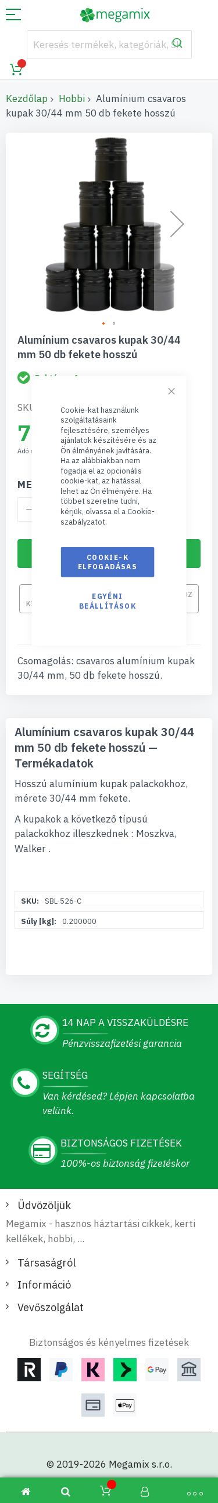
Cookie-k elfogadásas (107, 562)
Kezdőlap (27, 98)
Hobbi (72, 98)
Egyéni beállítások (107, 601)
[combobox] (109, 44)
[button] (104, 324)
